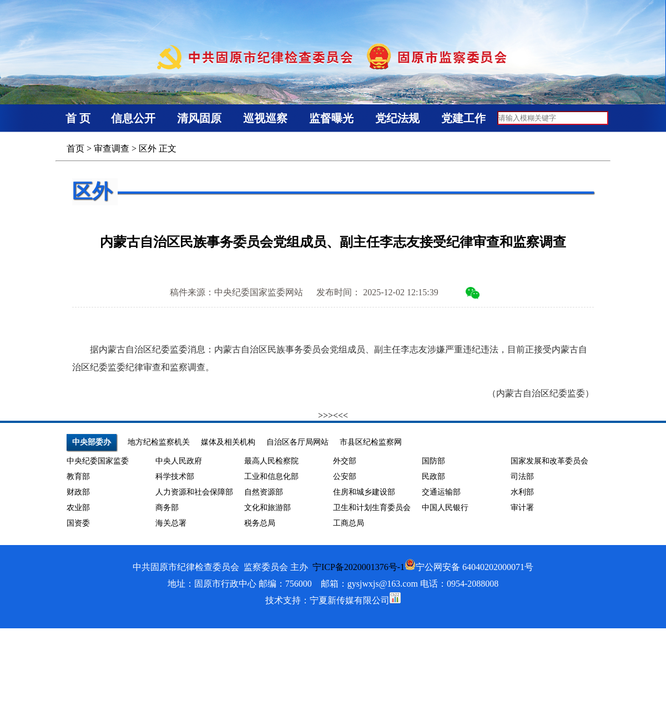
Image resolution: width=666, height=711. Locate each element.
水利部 (522, 492)
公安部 (344, 476)
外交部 (344, 461)
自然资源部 (263, 492)
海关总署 (170, 523)
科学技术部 (174, 476)
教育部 (78, 476)
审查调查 (111, 148)
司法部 (522, 476)
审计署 (522, 507)
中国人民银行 (445, 507)
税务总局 (259, 523)
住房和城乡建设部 (364, 492)
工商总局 (348, 523)
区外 (148, 148)
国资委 (78, 523)
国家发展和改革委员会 (549, 461)
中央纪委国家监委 (98, 461)
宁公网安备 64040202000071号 (469, 567)
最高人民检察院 (271, 461)
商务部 (167, 507)
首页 (75, 148)
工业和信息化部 (271, 476)
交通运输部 (441, 492)
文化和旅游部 (267, 507)
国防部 (433, 461)
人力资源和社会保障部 (194, 492)
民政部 (433, 476)
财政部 (78, 492)
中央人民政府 (178, 461)
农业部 (78, 507)
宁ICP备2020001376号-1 (358, 567)
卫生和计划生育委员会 (372, 507)
